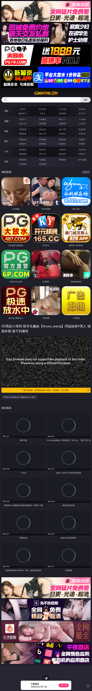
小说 (6, 151)
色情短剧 (42, 164)
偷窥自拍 (22, 139)
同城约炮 (22, 159)
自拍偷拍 (42, 119)
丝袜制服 (42, 123)
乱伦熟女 (62, 133)
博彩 (6, 111)
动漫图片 (82, 139)
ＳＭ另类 (82, 123)
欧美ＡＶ (62, 119)
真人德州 (42, 109)
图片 (6, 141)
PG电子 (23, 109)
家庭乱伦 (42, 149)
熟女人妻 (22, 123)
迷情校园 (22, 154)
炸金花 (42, 113)
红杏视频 (22, 164)
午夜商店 (42, 159)
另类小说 (42, 154)
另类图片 (82, 144)
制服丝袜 (22, 133)
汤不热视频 (82, 159)
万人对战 (62, 109)
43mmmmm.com (46, 93)
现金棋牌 (62, 113)
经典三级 (42, 133)
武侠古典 (82, 149)
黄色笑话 (62, 154)
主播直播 (62, 123)
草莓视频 (62, 159)
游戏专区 (82, 109)
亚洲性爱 (22, 129)
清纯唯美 (42, 144)
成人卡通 (62, 129)
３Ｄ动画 (82, 119)
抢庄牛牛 (82, 113)
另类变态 (82, 133)
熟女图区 (62, 144)
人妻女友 (62, 149)
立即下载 (63, 685)
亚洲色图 (42, 139)
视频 (6, 121)
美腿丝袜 (22, 144)
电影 (6, 131)
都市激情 (22, 149)
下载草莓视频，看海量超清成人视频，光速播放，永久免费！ (55, 390)
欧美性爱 (82, 129)
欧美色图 (62, 139)
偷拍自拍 (42, 129)
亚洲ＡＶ (22, 119)
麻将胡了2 (23, 113)
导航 (6, 161)
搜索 (85, 100)
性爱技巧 (82, 154)
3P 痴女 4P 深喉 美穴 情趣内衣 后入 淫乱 (19, 397)
